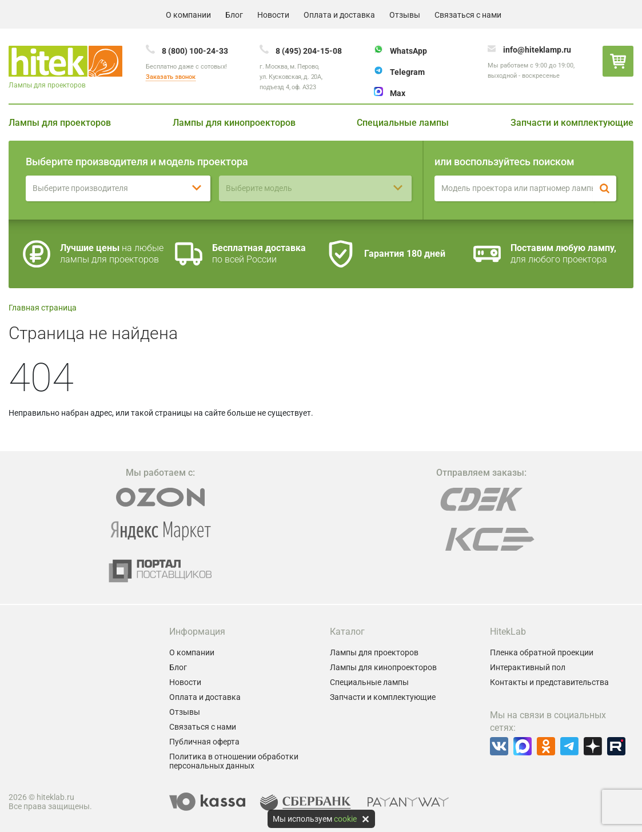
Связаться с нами (467, 14)
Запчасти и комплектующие (572, 122)
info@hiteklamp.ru (537, 49)
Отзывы (404, 14)
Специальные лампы (403, 122)
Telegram (407, 72)
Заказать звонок (171, 77)
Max (397, 93)
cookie (345, 818)
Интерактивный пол (527, 667)
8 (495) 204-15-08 (309, 50)
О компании (188, 14)
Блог (234, 14)
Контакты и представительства (549, 682)
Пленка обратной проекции (541, 652)
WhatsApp (408, 50)
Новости (273, 14)
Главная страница (43, 307)
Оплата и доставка (339, 14)
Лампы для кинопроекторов (234, 122)
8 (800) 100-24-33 (195, 50)
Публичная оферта (204, 741)
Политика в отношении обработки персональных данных (233, 761)
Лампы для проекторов (60, 122)
